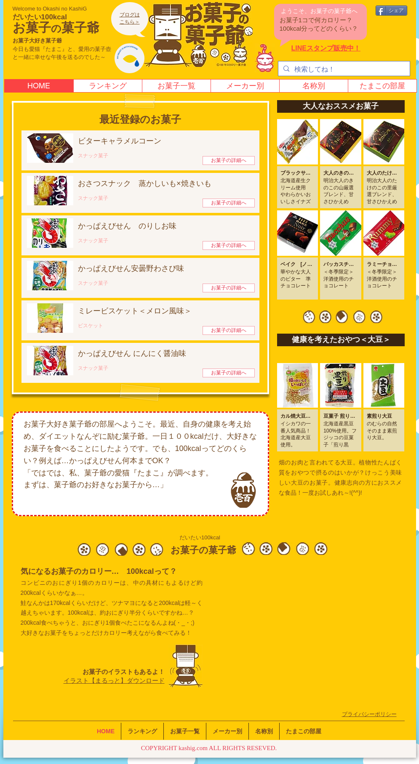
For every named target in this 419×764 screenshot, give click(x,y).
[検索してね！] (343, 69)
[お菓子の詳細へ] (229, 160)
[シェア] (391, 10)
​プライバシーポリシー (369, 714)
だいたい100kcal (40, 17)
